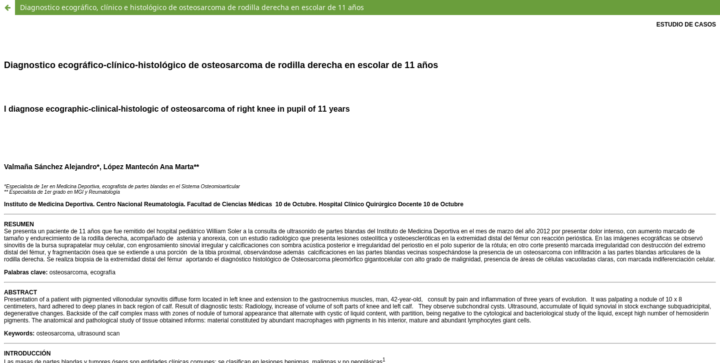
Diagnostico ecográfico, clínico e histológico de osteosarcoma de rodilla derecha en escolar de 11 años (192, 7)
